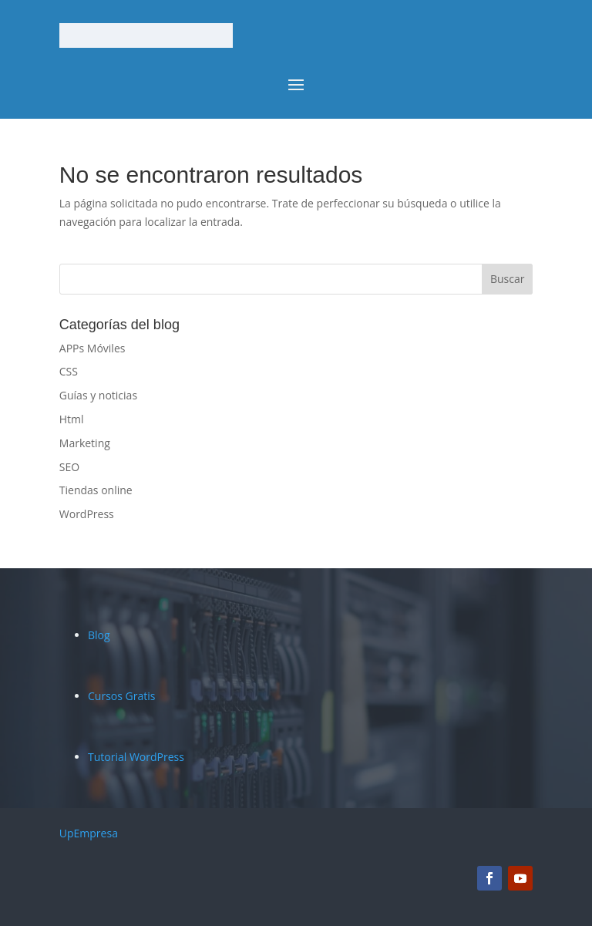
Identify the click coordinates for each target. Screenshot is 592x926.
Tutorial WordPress (136, 756)
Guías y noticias (98, 395)
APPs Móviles (92, 348)
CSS (68, 371)
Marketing (84, 443)
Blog (99, 635)
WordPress (86, 514)
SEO (69, 467)
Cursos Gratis (121, 696)
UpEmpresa (88, 833)
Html (71, 419)
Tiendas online (96, 490)
